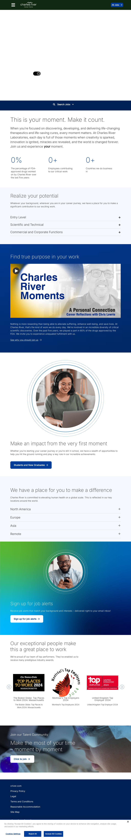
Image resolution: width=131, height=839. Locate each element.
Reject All (33, 834)
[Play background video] (37, 74)
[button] (65, 217)
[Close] (128, 822)
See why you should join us (26, 340)
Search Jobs (63, 104)
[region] (65, 829)
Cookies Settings (13, 834)
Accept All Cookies (53, 834)
